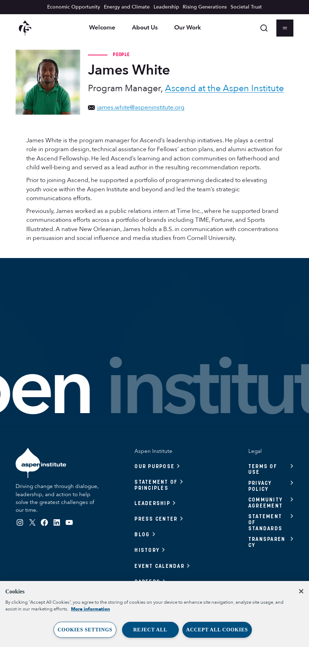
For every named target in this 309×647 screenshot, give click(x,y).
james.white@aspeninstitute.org (136, 107)
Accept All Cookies (217, 629)
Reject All (150, 629)
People (121, 54)
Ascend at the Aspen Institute (224, 88)
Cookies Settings (84, 629)
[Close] (301, 591)
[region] (154, 614)
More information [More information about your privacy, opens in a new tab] (90, 609)
